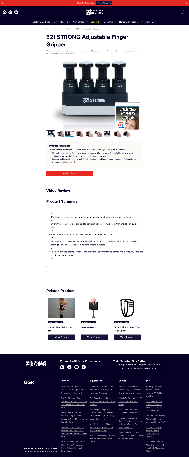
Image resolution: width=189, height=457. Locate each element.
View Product (62, 337)
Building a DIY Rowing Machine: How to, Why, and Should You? (155, 418)
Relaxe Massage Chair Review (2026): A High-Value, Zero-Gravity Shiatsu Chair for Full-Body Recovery (73, 446)
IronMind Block (88, 327)
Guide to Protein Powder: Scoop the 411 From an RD (129, 411)
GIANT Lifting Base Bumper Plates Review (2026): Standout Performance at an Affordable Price (74, 403)
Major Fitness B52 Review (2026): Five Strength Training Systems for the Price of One (73, 389)
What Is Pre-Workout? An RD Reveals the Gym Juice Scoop (130, 401)
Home (48, 29)
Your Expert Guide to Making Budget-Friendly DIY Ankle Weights (154, 391)
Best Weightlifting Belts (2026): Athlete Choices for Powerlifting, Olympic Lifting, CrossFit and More (102, 414)
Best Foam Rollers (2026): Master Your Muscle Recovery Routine (102, 401)
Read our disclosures (67, 53)
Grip (55, 29)
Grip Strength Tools (65, 29)
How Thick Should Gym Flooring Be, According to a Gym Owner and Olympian (130, 389)
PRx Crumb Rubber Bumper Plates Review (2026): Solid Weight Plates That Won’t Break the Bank (74, 432)
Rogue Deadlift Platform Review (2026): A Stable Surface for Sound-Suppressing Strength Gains (74, 417)
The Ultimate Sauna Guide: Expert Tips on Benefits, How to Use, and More (130, 435)
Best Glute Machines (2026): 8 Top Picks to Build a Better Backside (102, 438)
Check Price (69, 173)
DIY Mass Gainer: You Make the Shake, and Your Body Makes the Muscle (155, 446)
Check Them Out (104, 3)
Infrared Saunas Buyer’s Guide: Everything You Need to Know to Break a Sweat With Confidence (130, 422)
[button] (2, 3)
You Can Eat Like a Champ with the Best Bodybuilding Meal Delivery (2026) (101, 427)
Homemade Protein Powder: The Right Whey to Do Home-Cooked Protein (154, 406)
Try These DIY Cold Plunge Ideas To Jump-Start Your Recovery (154, 432)
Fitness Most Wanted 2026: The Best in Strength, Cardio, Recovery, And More (102, 389)
